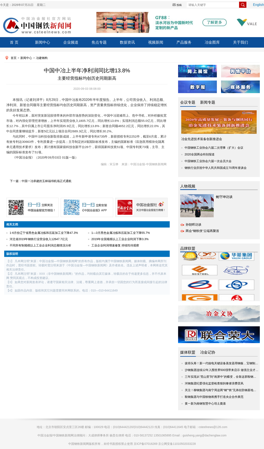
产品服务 (184, 42)
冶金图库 (212, 42)
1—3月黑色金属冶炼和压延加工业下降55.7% (120, 232)
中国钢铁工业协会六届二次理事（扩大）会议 (214, 147)
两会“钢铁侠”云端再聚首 (202, 231)
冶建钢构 (42, 58)
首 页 (14, 42)
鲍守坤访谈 (224, 197)
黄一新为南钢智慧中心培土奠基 (205, 403)
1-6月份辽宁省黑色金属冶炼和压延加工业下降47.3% (44, 232)
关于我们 (240, 42)
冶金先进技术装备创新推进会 (201, 139)
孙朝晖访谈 (193, 224)
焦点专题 (99, 42)
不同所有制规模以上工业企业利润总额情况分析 (40, 245)
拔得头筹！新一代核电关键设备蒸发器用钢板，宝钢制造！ (223, 363)
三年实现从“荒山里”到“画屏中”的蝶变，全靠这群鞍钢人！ (222, 376)
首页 (14, 58)
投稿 (179, 5)
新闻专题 (207, 102)
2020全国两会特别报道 (200, 154)
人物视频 (187, 186)
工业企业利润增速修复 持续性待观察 (115, 245)
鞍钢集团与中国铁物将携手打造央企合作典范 (214, 396)
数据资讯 (127, 42)
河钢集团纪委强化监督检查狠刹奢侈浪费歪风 (214, 383)
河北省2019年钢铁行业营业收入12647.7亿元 (39, 239)
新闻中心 (42, 42)
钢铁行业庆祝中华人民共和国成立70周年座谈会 (216, 167)
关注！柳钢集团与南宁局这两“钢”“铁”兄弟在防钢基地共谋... (223, 390)
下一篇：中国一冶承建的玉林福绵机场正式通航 (40, 181)
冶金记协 (207, 352)
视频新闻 (155, 42)
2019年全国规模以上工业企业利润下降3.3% (120, 239)
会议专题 (187, 102)
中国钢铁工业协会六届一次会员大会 (208, 161)
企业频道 (70, 42)
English (258, 5)
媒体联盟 (187, 352)
